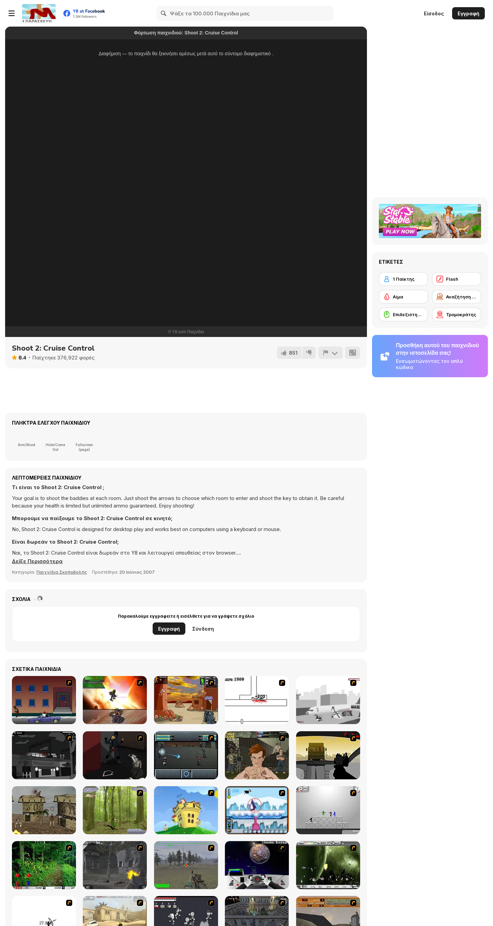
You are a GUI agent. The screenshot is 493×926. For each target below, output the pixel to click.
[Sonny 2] (186, 755)
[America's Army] (186, 865)
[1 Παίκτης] (403, 279)
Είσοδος (434, 13)
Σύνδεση (203, 629)
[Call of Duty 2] (115, 865)
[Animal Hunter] (115, 810)
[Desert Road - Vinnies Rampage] (328, 755)
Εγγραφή (468, 13)
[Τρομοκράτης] (456, 314)
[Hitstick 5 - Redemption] (115, 755)
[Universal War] (257, 865)
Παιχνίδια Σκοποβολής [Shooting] (61, 572)
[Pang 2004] (44, 865)
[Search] (163, 13)
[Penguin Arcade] (257, 810)
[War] (44, 810)
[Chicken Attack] (186, 810)
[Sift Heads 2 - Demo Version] (328, 700)
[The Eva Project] (328, 865)
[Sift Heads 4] (44, 755)
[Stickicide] (257, 700)
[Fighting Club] (257, 755)
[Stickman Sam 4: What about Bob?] (328, 810)
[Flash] (456, 279)
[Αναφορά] (330, 353)
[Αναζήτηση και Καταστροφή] (456, 297)
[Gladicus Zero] (115, 700)
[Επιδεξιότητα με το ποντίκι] (403, 314)
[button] (37, 561)
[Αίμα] (403, 297)
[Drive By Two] (44, 700)
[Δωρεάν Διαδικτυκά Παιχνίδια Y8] (39, 13)
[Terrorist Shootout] (186, 700)
